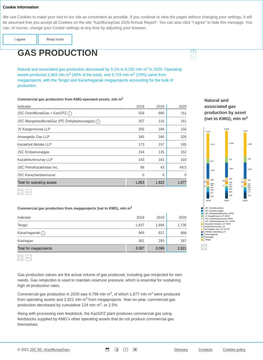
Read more (55, 39)
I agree (19, 39)
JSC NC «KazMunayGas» (50, 349)
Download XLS (28, 192)
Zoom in (204, 248)
